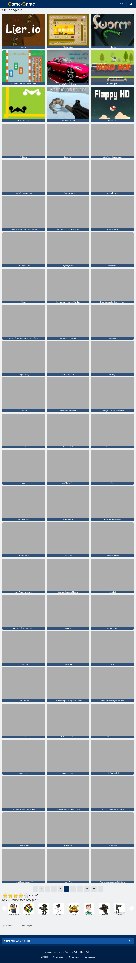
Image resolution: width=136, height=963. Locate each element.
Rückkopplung (89, 957)
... (54, 888)
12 (87, 888)
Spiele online (58, 957)
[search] (130, 941)
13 (94, 888)
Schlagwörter (73, 957)
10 (73, 888)
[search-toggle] (121, 4)
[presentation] (4, 908)
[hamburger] (3, 4)
